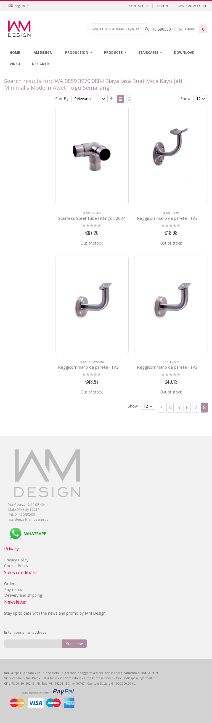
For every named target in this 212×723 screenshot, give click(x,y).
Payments (13, 589)
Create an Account (192, 6)
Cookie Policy (16, 565)
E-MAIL (190, 29)
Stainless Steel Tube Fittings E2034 (92, 216)
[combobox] (120, 28)
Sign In (162, 6)
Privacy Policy (16, 560)
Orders (10, 583)
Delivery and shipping (23, 595)
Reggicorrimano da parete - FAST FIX (172, 216)
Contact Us (138, 6)
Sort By (61, 98)
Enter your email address (25, 632)
